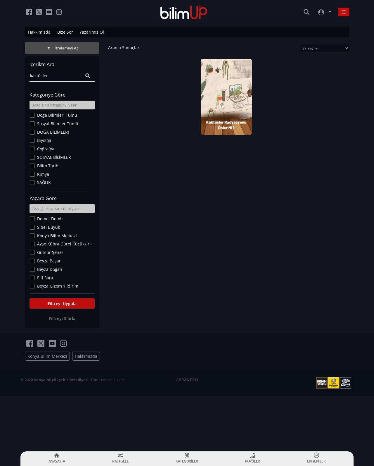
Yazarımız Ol (91, 32)
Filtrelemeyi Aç (64, 48)
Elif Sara (45, 278)
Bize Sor (65, 32)
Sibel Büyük (48, 227)
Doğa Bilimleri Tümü (57, 115)
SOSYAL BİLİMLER (54, 157)
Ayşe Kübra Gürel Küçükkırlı (64, 244)
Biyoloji (44, 140)
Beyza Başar (49, 261)
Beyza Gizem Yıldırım (57, 286)
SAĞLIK (44, 182)
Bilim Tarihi (48, 165)
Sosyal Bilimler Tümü (57, 123)
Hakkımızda (39, 32)
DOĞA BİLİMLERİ (53, 132)
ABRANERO (187, 379)
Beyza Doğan (49, 269)
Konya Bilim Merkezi (57, 235)
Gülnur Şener (50, 252)
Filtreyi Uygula (62, 303)
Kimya (43, 174)
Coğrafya (45, 149)
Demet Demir (50, 218)
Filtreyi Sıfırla (62, 318)
